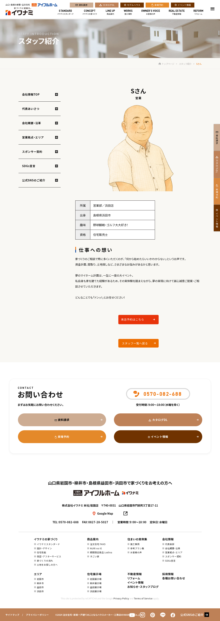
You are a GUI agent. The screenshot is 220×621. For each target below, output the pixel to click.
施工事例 (128, 13)
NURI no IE (96, 548)
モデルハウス (133, 5)
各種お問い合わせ (173, 578)
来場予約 (158, 5)
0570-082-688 (69, 522)
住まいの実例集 (137, 539)
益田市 (40, 587)
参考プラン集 (137, 548)
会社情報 (168, 539)
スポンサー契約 (32, 152)
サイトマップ (12, 614)
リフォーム (198, 13)
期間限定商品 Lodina (101, 552)
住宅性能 (41, 552)
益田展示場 (95, 587)
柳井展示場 (95, 583)
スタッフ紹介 (185, 63)
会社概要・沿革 (31, 123)
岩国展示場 (95, 578)
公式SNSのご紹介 (33, 180)
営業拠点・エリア (33, 137)
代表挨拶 (169, 544)
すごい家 (94, 556)
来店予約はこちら (132, 319)
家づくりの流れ (45, 560)
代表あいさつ (31, 109)
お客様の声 (150, 13)
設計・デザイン (44, 548)
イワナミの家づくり (89, 13)
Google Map (105, 513)
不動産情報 (177, 13)
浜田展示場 (95, 591)
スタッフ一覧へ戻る (135, 343)
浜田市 (40, 591)
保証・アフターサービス (49, 556)
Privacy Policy (121, 598)
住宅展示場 (94, 574)
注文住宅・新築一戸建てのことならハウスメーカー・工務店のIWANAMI (98, 614)
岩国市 (40, 578)
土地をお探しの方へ (47, 564)
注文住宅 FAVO (98, 544)
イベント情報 (184, 5)
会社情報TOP (31, 94)
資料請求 (83, 5)
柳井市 (40, 583)
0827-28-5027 (98, 522)
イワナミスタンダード (65, 13)
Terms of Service (143, 598)
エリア (38, 574)
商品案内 (110, 13)
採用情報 (168, 574)
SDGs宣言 (29, 166)
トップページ (166, 63)
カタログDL (108, 5)
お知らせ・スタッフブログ (143, 587)
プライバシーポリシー (37, 614)
